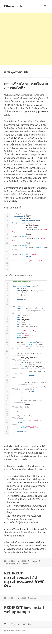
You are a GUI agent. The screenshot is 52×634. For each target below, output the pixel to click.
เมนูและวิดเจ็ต (45, 6)
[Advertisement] (26, 39)
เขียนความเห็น (24, 563)
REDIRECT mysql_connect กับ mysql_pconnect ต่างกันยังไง (24, 579)
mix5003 (23, 561)
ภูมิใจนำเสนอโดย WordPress (15, 631)
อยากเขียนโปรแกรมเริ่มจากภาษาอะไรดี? (26, 85)
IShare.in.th (13, 6)
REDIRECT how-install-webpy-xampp (24, 609)
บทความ (33, 561)
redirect (33, 598)
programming (9, 563)
